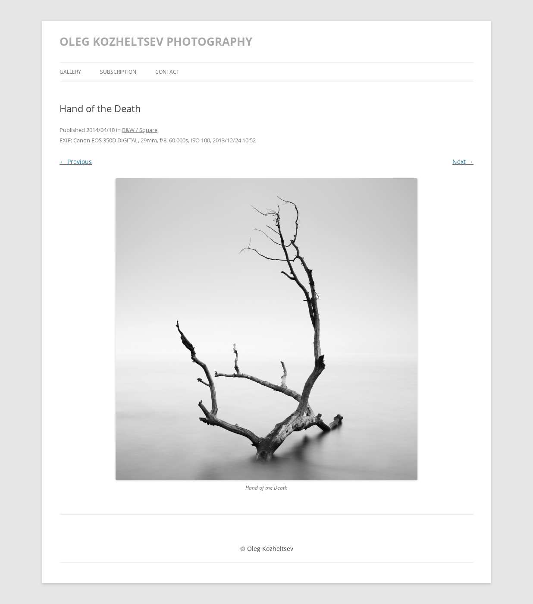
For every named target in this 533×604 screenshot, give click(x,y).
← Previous (76, 161)
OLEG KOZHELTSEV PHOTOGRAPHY (156, 41)
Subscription (118, 72)
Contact (167, 72)
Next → (462, 161)
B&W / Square (139, 130)
